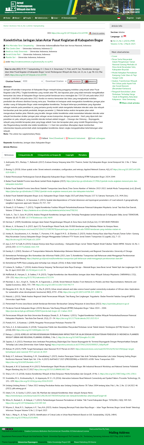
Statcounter (93, 429)
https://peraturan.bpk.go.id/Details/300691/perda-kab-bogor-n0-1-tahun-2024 (39, 311)
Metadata (83, 155)
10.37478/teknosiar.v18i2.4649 (39, 217)
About (16, 18)
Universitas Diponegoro (28, 442)
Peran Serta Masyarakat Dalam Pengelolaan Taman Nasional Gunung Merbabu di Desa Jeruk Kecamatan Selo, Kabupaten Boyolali (124, 64)
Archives (13, 26)
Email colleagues (98, 138)
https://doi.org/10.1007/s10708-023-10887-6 (82, 292)
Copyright (70, 155)
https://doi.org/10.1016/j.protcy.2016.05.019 (34, 381)
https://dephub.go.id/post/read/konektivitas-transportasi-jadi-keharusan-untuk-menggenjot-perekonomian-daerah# (75, 258)
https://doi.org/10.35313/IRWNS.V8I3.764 (51, 369)
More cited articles (130, 103)
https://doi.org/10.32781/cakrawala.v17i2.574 (34, 277)
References (9, 155)
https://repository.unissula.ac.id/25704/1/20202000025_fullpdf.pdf (80, 344)
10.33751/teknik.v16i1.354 (27, 247)
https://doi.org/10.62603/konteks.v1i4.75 (23, 362)
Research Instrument (76, 138)
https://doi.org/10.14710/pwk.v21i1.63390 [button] (28, 75)
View (51, 138)
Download (59, 138)
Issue (54, 18)
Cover (114, 56)
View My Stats (103, 429)
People (27, 18)
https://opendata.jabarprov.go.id (115, 303)
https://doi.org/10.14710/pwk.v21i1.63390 (70, 33)
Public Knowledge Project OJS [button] (59, 442)
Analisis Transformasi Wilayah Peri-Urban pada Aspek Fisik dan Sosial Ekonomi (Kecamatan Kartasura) (124, 85)
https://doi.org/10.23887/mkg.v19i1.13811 (118, 374)
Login (138, 18)
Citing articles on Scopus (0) (49, 155)
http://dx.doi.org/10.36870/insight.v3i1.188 (76, 337)
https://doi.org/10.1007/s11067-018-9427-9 (55, 284)
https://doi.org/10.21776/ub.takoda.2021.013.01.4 (77, 318)
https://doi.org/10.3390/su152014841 (22, 417)
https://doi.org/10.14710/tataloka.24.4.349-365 (26, 403)
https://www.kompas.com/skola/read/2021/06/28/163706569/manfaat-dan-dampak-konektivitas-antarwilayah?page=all (56, 395)
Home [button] (6, 26)
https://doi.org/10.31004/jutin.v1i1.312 (32, 330)
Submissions (41, 18)
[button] (4, 61)
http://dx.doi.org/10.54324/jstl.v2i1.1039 (23, 239)
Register (130, 18)
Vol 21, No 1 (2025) (25, 26)
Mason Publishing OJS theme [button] (85, 442)
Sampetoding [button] (39, 26)
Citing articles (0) (25, 155)
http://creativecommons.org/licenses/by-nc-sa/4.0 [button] (32, 61)
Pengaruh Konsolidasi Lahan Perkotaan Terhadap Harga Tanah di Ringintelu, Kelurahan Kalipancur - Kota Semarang (125, 95)
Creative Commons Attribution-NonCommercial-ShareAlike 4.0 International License (56, 431)
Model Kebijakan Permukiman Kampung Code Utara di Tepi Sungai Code (124, 75)
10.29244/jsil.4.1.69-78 (36, 270)
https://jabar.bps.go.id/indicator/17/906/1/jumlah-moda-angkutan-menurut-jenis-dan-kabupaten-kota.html (50, 191)
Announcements (69, 18)
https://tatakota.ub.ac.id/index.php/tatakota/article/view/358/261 (51, 210)
